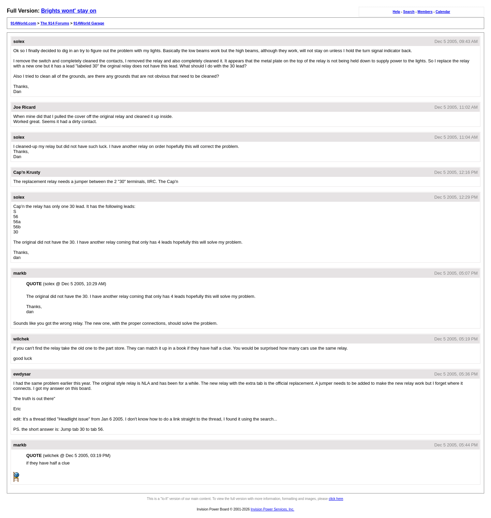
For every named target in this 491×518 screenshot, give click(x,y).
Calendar (442, 12)
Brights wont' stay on (68, 11)
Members (425, 12)
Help (396, 12)
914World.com (23, 23)
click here (336, 499)
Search (408, 12)
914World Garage (88, 23)
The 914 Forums (55, 23)
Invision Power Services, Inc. (272, 509)
